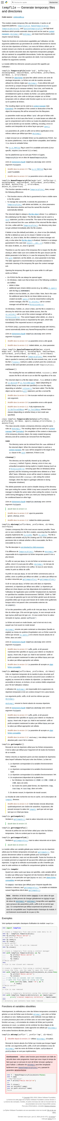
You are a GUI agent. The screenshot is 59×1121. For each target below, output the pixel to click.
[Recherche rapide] (30, 2)
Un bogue (52, 1117)
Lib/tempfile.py (18, 17)
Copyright (27, 1097)
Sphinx (50, 1119)
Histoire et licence (50, 1106)
